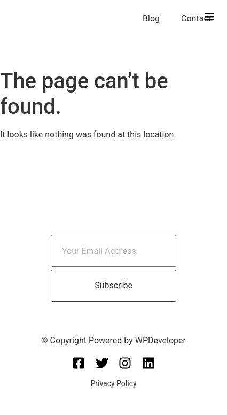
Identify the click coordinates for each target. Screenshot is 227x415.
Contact (196, 18)
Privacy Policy (113, 383)
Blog (151, 18)
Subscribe (113, 285)
